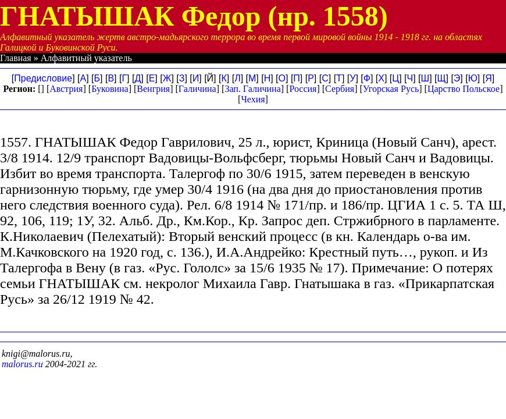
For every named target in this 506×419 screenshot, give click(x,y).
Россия (302, 89)
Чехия (253, 99)
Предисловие (43, 78)
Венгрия (153, 89)
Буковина (110, 89)
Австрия (66, 89)
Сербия (339, 89)
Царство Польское (463, 89)
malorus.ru (22, 364)
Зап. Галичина (252, 89)
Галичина (197, 89)
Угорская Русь (391, 89)
